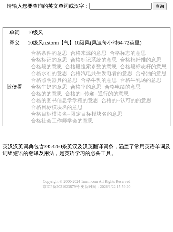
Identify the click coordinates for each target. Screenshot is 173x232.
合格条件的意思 (49, 53)
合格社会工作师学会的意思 (62, 120)
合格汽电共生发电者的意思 (101, 73)
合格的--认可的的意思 (126, 100)
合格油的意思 (151, 73)
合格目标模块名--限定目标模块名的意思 (76, 114)
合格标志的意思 (128, 53)
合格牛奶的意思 (49, 87)
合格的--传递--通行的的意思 (97, 93)
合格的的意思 (46, 93)
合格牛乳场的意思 (140, 80)
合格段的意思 (46, 66)
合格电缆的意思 (123, 87)
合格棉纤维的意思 (140, 60)
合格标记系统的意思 (93, 60)
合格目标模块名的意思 (57, 107)
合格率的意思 (85, 87)
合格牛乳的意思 (99, 80)
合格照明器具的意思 (54, 80)
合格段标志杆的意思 (143, 66)
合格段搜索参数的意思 (91, 66)
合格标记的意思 (49, 60)
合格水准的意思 (49, 73)
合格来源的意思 (88, 53)
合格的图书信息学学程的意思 (64, 100)
